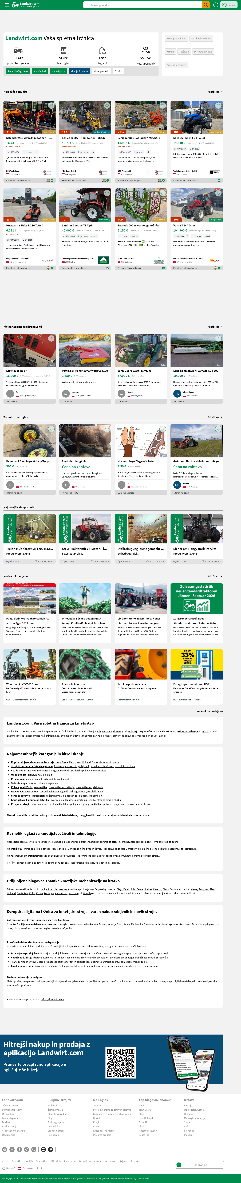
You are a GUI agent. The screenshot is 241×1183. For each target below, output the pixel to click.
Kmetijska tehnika (176, 38)
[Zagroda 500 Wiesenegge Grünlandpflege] (141, 229)
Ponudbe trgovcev (12, 1109)
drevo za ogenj (170, 841)
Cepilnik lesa (54, 1126)
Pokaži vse (215, 91)
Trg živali (184, 51)
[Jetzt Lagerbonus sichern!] (141, 677)
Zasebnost (70, 1161)
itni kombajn (57, 795)
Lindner (148, 889)
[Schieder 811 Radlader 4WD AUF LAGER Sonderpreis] (141, 142)
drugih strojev (151, 855)
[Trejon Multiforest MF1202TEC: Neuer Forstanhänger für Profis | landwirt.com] (29, 539)
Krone (39, 893)
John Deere (62, 762)
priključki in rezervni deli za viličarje (132, 804)
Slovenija (189, 1130)
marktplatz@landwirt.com (137, 1178)
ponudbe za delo (116, 848)
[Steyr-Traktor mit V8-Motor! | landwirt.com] (85, 539)
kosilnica (59, 766)
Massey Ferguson (200, 889)
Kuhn (32, 893)
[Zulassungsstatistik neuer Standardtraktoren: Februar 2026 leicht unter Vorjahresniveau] (197, 613)
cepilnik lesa (99, 770)
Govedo (97, 1118)
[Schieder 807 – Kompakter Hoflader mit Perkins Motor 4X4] (85, 142)
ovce (61, 848)
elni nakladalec (40, 804)
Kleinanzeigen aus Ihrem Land (22, 326)
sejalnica (53, 783)
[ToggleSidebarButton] (6, 5)
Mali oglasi (8, 1113)
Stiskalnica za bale (58, 1113)
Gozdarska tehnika (201, 38)
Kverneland (61, 893)
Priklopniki (53, 1134)
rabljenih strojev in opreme (55, 889)
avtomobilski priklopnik (56, 779)
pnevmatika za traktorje (61, 787)
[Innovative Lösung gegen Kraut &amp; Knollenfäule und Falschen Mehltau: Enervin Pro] (85, 613)
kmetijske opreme (90, 855)
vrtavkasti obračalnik (102, 766)
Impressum (110, 1161)
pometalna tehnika (85, 799)
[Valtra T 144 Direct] (197, 229)
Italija (127, 924)
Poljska (188, 1134)
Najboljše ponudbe (15, 91)
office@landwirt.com (52, 999)
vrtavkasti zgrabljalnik (77, 766)
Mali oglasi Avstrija (194, 1109)
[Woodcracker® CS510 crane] (29, 677)
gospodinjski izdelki (141, 841)
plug (49, 774)
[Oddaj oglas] (216, 5)
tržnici (49, 735)
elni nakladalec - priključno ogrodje (71, 804)
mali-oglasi (39, 71)
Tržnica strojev (10, 1105)
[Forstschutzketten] (85, 677)
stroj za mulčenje (38, 783)
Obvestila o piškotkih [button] (48, 1161)
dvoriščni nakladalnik (62, 799)
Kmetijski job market (104, 1130)
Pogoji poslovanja (90, 1161)
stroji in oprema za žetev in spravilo (110, 841)
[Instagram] (12, 1149)
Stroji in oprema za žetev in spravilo (112, 1109)
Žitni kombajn (55, 1109)
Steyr (119, 889)
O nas (5, 1161)
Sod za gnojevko (56, 1122)
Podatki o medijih (22, 1161)
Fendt (72, 762)
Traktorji (52, 1105)
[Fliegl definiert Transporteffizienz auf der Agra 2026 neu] (29, 613)
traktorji (85, 841)
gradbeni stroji (72, 841)
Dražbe (6, 1122)
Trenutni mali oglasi (15, 417)
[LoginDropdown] (229, 4)
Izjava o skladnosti (131, 1161)
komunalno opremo (129, 855)
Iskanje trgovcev (79, 71)
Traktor (97, 1105)
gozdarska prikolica (81, 770)
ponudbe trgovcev (18, 71)
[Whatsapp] (33, 1149)
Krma (96, 1126)
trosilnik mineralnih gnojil (54, 791)
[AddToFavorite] (51, 105)
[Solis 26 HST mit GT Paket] (197, 142)
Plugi (50, 1118)
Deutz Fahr (22, 893)
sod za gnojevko (77, 791)
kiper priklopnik (34, 779)
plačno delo (148, 848)
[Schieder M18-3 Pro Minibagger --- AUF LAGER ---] (29, 142)
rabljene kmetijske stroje (110, 731)
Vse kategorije (9, 1126)
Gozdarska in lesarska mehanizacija (112, 1113)
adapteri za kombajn (76, 795)
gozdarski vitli (61, 770)
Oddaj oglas (8, 1134)
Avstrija (188, 1105)
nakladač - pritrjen (101, 804)
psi (66, 848)
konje (55, 848)
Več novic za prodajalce (210, 711)
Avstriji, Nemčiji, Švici (110, 924)
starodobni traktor (109, 762)
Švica (187, 1122)
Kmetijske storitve (176, 64)
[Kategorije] (43, 1149)
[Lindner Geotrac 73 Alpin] (85, 229)
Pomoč (8, 1168)
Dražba (119, 71)
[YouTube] (4, 1149)
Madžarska (137, 924)
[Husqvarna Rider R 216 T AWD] (29, 229)
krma (155, 841)
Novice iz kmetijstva (15, 576)
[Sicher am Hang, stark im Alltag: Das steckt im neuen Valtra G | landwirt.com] (197, 539)
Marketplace (58, 71)
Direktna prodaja (203, 51)
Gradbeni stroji (56, 1130)
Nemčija (188, 1113)
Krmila (170, 51)
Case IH (157, 889)
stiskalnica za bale (125, 766)
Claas (95, 762)
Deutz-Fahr (144, 1134)
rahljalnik (40, 774)
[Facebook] (19, 1149)
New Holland (84, 762)
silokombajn (95, 795)
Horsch (87, 893)
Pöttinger (49, 893)
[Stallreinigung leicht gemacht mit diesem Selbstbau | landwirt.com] (141, 539)
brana (31, 774)
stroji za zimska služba (109, 799)
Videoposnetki (101, 71)
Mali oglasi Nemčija (195, 1118)
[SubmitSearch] (206, 4)
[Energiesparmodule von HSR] (197, 677)
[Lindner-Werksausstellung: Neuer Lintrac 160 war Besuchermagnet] (141, 613)
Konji (96, 1122)
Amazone (73, 893)
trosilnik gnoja (95, 791)
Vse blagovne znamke (13, 1130)
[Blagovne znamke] (50, 1149)
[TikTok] (26, 1149)
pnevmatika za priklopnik (89, 787)
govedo (46, 848)
